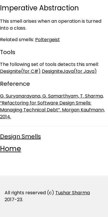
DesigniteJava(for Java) (69, 71)
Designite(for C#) (20, 71)
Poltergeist (47, 39)
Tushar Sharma (72, 192)
